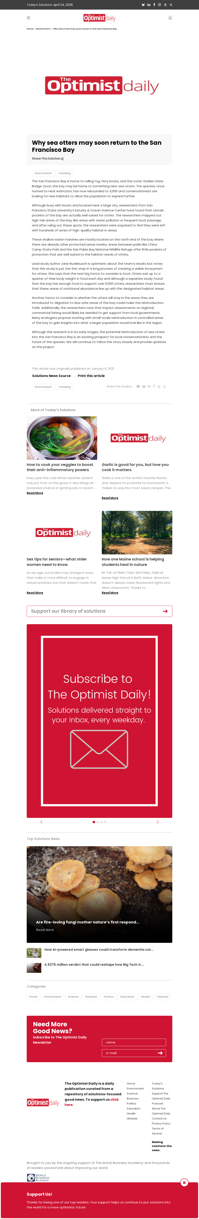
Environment (43, 28)
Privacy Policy (161, 1123)
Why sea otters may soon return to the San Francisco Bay (85, 28)
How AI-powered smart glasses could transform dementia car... (99, 949)
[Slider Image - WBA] (97, 822)
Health (145, 997)
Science (73, 997)
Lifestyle (163, 997)
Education (127, 997)
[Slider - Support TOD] (101, 822)
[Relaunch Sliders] (105, 822)
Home (30, 28)
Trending (64, 173)
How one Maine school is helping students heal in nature (133, 562)
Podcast (157, 1103)
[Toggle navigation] (28, 17)
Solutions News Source (51, 375)
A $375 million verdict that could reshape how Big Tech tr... (94, 964)
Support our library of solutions (68, 611)
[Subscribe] (94, 822)
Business (91, 997)
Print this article (91, 375)
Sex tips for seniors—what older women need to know (57, 562)
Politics (109, 997)
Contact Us (159, 1118)
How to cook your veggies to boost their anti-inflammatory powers (60, 467)
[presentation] (126, 1029)
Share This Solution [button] (47, 159)
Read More (35, 493)
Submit (160, 1053)
